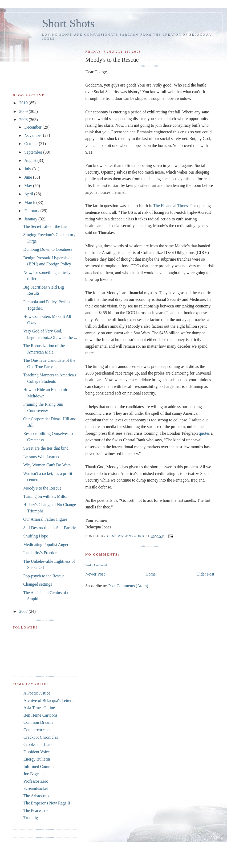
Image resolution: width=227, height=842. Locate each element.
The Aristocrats (36, 796)
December (33, 127)
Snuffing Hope (35, 536)
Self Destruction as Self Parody (49, 527)
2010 (24, 103)
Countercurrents (36, 730)
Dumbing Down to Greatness (47, 249)
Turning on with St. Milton (45, 496)
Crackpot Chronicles (40, 737)
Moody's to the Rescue (42, 488)
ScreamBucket (35, 788)
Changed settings (37, 584)
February (32, 210)
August (30, 160)
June (28, 177)
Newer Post (95, 574)
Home (150, 574)
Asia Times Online (39, 707)
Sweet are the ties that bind (45, 448)
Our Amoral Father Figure (45, 519)
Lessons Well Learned (41, 456)
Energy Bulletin (36, 759)
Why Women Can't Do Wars (47, 465)
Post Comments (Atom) (128, 586)
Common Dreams (38, 722)
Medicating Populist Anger (45, 544)
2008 (24, 119)
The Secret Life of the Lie (45, 226)
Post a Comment (96, 565)
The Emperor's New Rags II (46, 803)
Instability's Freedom (41, 553)
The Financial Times (170, 205)
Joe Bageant (33, 773)
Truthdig (30, 817)
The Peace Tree (36, 810)
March (30, 202)
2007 (24, 611)
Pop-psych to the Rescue (43, 576)
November (33, 135)
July (28, 169)
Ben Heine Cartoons (40, 715)
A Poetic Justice (36, 693)
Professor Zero (35, 781)
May (28, 185)
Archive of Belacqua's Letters (48, 700)
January (31, 219)
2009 (24, 111)
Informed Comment (39, 766)
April (29, 194)
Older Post (205, 574)
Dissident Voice (36, 752)
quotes (204, 433)
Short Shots (68, 23)
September (33, 152)
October (31, 143)
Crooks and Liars (37, 744)
